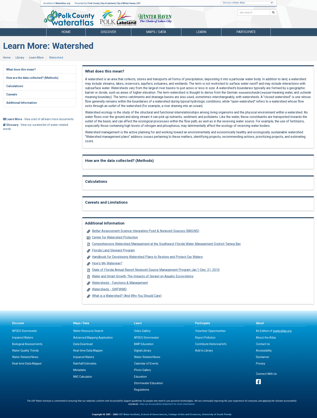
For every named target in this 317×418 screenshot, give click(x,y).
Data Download (83, 344)
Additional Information (21, 102)
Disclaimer (262, 357)
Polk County (93, 3)
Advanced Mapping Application (93, 337)
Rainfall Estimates (84, 363)
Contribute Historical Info (211, 344)
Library (20, 57)
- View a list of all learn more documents (38, 119)
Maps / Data (81, 323)
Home (66, 32)
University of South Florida (216, 414)
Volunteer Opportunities (210, 330)
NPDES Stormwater (24, 330)
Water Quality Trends (25, 350)
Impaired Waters (22, 337)
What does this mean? (21, 69)
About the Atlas (266, 337)
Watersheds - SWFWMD (109, 289)
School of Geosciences (154, 414)
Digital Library (142, 350)
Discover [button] (108, 32)
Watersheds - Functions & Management (120, 283)
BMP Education (143, 344)
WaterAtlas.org (63, 3)
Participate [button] (246, 32)
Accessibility (264, 350)
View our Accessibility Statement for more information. (167, 404)
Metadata (79, 370)
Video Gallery (142, 330)
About (260, 323)
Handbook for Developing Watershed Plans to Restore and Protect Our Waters (147, 257)
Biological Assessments (27, 344)
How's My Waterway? (107, 263)
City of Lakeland (108, 3)
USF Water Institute (129, 414)
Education (140, 376)
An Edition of (274, 330)
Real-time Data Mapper (27, 363)
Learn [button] (201, 32)
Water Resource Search (88, 330)
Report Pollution (205, 337)
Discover (18, 323)
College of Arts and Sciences (184, 414)
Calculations (14, 86)
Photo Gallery (142, 370)
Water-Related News (25, 357)
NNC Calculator (82, 376)
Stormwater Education (148, 383)
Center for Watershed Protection (115, 237)
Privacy (260, 363)
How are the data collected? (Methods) (32, 77)
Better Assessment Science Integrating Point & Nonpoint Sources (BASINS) (145, 231)
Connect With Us (266, 373)
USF (138, 3)
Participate (202, 323)
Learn (138, 323)
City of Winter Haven (126, 3)
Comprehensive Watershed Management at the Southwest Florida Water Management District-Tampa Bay (166, 244)
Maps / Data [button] (156, 32)
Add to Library (204, 350)
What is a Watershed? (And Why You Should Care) (127, 296)
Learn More (36, 57)
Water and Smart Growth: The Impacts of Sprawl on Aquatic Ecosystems (142, 276)
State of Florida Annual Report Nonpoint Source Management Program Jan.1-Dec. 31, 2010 (156, 270)
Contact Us (263, 344)
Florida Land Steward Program (113, 250)
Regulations (141, 389)
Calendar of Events (146, 363)
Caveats (11, 94)
